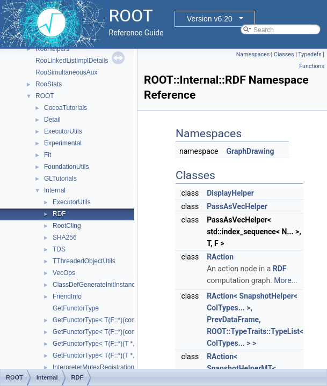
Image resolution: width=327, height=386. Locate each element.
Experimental (63, 143)
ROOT (44, 96)
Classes (284, 54)
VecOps (64, 273)
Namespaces (253, 54)
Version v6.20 (209, 18)
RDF (59, 214)
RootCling (67, 225)
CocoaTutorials (65, 108)
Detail (52, 119)
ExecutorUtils (63, 131)
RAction (220, 257)
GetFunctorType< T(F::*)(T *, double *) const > (119, 343)
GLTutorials (60, 178)
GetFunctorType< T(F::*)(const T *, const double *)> (126, 332)
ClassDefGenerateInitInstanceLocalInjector (114, 284)
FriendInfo (67, 296)
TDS (59, 249)
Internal (55, 190)
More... (285, 280)
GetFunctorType (76, 308)
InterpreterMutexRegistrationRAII (100, 367)
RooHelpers (52, 49)
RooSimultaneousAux (66, 72)
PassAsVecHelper (237, 206)
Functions (311, 66)
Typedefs (310, 54)
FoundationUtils (66, 166)
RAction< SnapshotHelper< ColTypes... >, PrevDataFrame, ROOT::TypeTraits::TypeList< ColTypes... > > (255, 319)
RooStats (48, 84)
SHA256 (65, 237)
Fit (47, 155)
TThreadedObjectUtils (84, 261)
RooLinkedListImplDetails (71, 60)
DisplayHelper (230, 193)
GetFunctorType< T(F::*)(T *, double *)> (109, 355)
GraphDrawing (250, 151)
